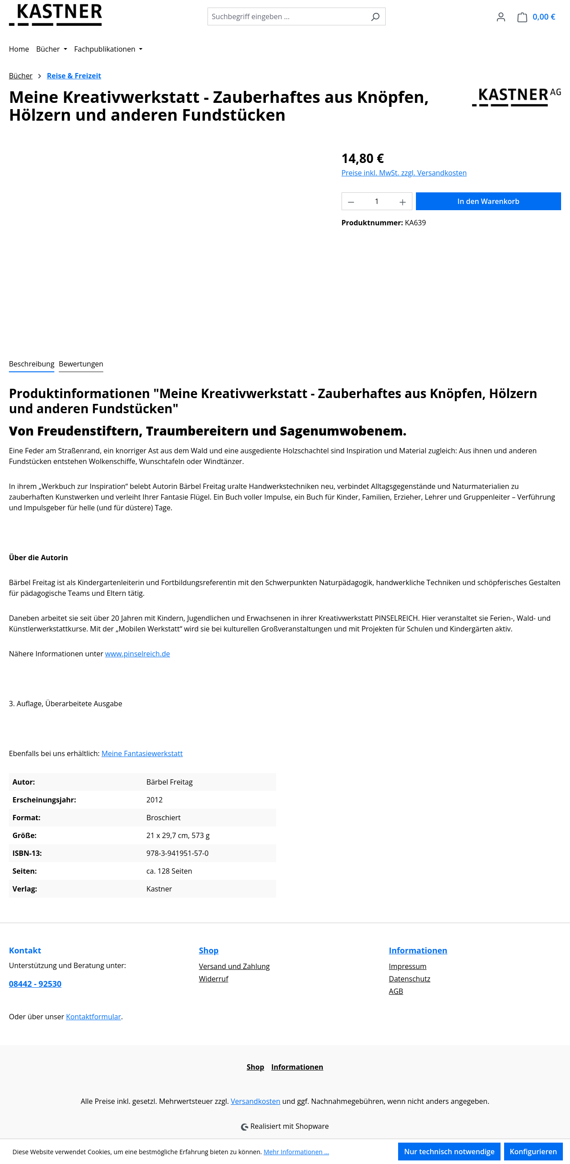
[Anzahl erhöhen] (403, 201)
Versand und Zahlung (234, 966)
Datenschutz (409, 979)
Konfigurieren (533, 1151)
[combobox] (286, 16)
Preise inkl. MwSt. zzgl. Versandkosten (404, 173)
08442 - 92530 (35, 983)
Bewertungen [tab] (81, 364)
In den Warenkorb (488, 201)
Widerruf (213, 979)
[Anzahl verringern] (351, 201)
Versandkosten (255, 1101)
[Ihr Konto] (501, 16)
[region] (166, 244)
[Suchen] (375, 16)
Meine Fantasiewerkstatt (142, 753)
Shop (209, 950)
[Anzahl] (376, 201)
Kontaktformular (93, 1017)
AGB (396, 991)
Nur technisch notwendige (449, 1151)
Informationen (418, 950)
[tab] (31, 364)
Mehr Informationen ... (296, 1152)
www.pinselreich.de (137, 654)
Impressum (407, 966)
